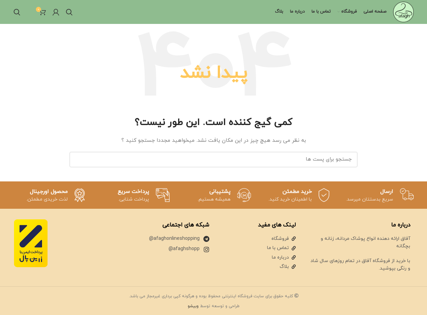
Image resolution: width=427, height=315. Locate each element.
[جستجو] (69, 12)
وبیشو (193, 306)
